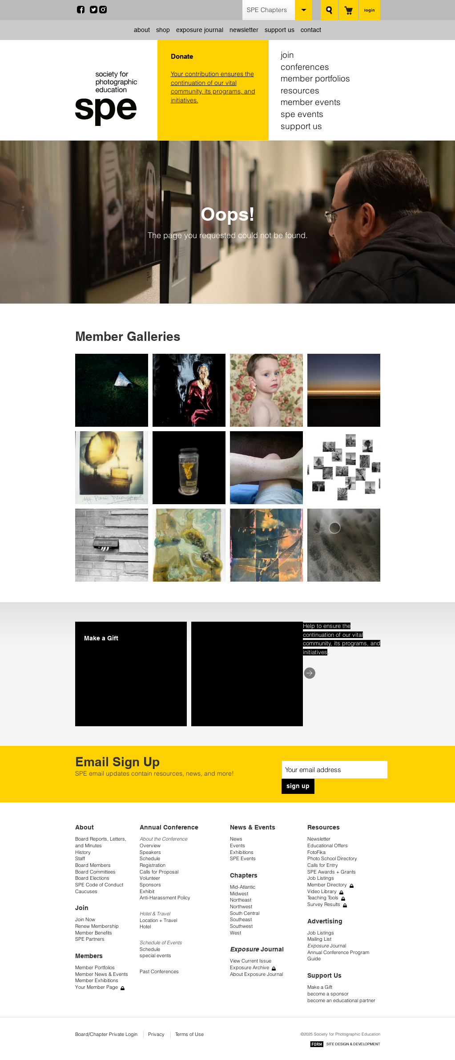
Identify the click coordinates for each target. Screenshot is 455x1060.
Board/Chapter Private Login (106, 1034)
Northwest (241, 907)
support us (279, 29)
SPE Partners (90, 939)
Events (237, 846)
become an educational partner (341, 1000)
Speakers (150, 852)
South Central (244, 913)
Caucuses (86, 891)
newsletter (244, 29)
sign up (298, 785)
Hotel (145, 927)
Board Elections (92, 878)
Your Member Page (96, 987)
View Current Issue (250, 961)
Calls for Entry (322, 865)
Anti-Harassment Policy (165, 898)
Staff (80, 859)
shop (163, 29)
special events (155, 956)
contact (311, 29)
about (142, 29)
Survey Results (323, 904)
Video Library (322, 891)
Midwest (239, 894)
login (369, 10)
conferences (305, 66)
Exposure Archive (249, 968)
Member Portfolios (95, 968)
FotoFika (316, 852)
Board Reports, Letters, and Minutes (100, 842)
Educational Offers (327, 846)
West (235, 933)
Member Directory (327, 885)
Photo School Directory (332, 859)
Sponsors (150, 885)
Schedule (150, 859)
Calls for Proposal (159, 872)
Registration (152, 865)
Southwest (241, 926)
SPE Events (243, 859)
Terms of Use (189, 1034)
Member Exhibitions (96, 980)
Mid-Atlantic (242, 887)
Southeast (241, 919)
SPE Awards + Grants (331, 872)
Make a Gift (319, 987)
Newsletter (318, 839)
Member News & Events (101, 974)
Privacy (156, 1034)
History (83, 852)
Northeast (240, 900)
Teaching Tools (322, 898)
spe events (302, 114)
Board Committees (95, 872)
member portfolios (315, 78)
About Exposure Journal (256, 974)
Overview (150, 846)
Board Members (93, 865)
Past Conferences (159, 972)
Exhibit (147, 891)
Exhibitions (242, 852)
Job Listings (320, 878)
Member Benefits (93, 933)
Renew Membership (97, 926)
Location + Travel (158, 920)
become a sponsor (328, 994)
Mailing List (319, 939)
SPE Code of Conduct (99, 885)
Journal (326, 946)
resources (300, 90)
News (236, 839)
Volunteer (150, 878)
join (287, 54)
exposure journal (199, 29)
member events (311, 102)
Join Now (85, 919)
